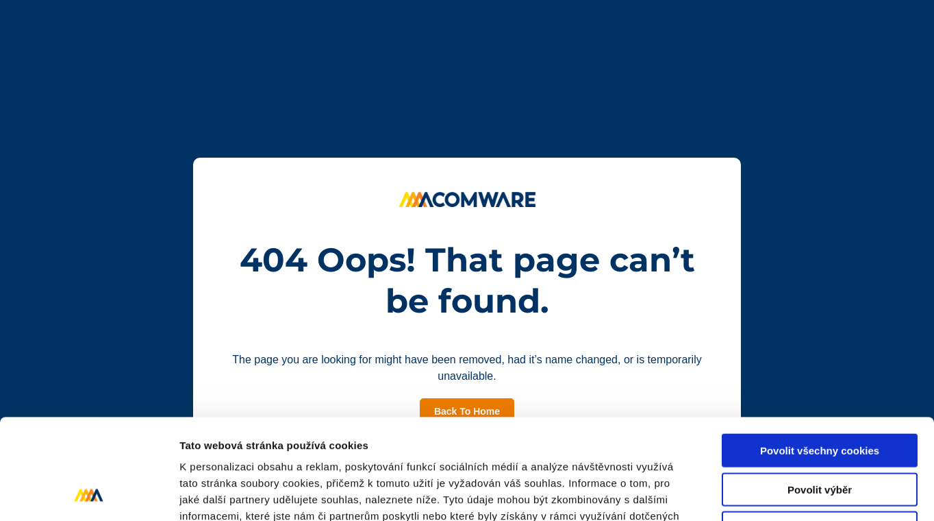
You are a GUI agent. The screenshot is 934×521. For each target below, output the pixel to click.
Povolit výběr (819, 395)
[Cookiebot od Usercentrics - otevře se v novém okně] (89, 494)
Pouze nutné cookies (819, 433)
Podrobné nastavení (735, 494)
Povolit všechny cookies (819, 356)
